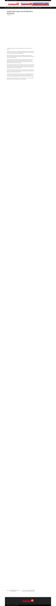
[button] (51, 7)
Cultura (40, 7)
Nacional (19, 7)
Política (26, 7)
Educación (32, 7)
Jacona (8, 7)
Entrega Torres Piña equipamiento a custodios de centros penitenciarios (13, 590)
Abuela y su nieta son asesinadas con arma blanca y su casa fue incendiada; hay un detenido (28, 590)
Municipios (11, 7)
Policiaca (22, 7)
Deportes (36, 7)
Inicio (5, 7)
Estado (16, 7)
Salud (29, 7)
